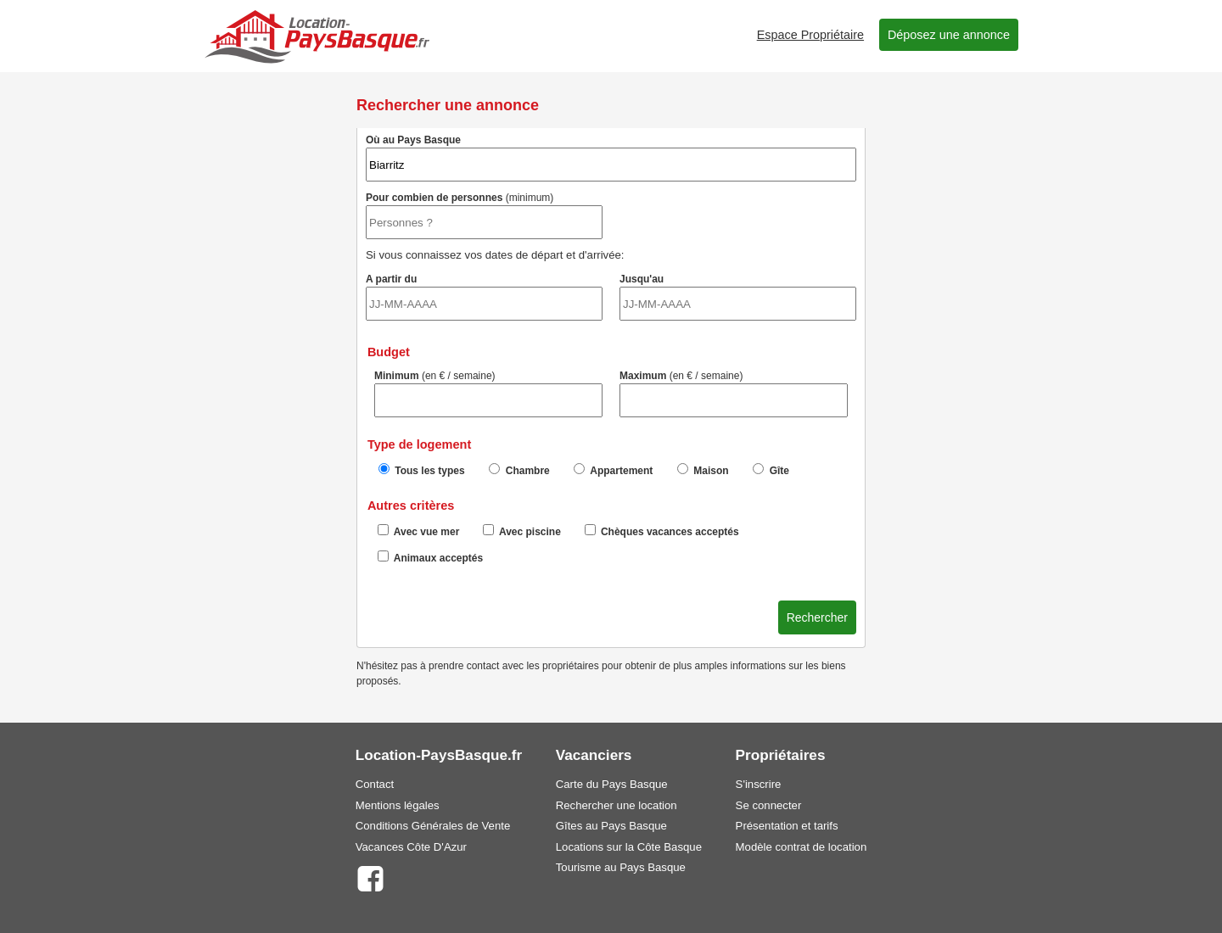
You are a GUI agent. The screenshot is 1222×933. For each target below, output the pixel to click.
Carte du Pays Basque (612, 784)
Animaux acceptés (430, 557)
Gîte (771, 470)
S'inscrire (759, 784)
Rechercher (817, 617)
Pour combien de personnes (484, 215)
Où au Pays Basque (611, 158)
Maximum (733, 393)
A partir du (484, 297)
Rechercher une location (616, 805)
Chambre (519, 470)
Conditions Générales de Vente (433, 825)
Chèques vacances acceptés (662, 531)
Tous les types (421, 470)
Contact (375, 784)
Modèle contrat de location (801, 847)
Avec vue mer (419, 531)
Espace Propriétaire (810, 35)
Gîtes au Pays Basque (611, 825)
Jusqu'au (737, 297)
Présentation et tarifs (787, 825)
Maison (703, 470)
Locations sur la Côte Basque (629, 847)
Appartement (613, 470)
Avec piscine (522, 531)
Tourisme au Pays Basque (621, 867)
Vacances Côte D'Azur (411, 847)
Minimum (488, 393)
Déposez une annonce (949, 35)
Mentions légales (398, 805)
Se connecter (769, 805)
